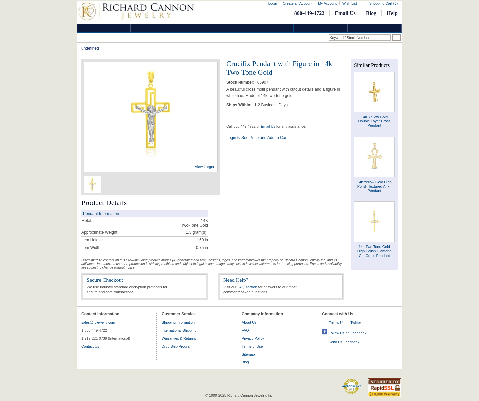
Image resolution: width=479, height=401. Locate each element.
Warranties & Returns (179, 338)
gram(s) (196, 232)
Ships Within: (239, 105)
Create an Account (297, 3)
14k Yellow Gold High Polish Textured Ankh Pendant (374, 186)
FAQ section (247, 287)
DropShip (375, 28)
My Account (327, 3)
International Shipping (179, 330)
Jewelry (266, 28)
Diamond (104, 28)
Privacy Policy (253, 338)
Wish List (349, 3)
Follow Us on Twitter (345, 323)
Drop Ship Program (177, 346)
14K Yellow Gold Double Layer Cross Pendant (374, 121)
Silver (212, 28)
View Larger (205, 167)
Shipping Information (178, 322)
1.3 (189, 232)
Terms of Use (252, 346)
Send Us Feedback (344, 342)
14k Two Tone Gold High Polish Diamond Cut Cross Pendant (374, 251)
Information (321, 28)
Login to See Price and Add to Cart (257, 137)
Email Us (345, 13)
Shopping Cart (383, 3)
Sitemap (248, 354)
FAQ (245, 330)
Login (272, 3)
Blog (371, 13)
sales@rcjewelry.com (98, 322)
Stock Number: (241, 82)
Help (392, 13)
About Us (249, 322)
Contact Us (90, 346)
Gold (158, 28)
